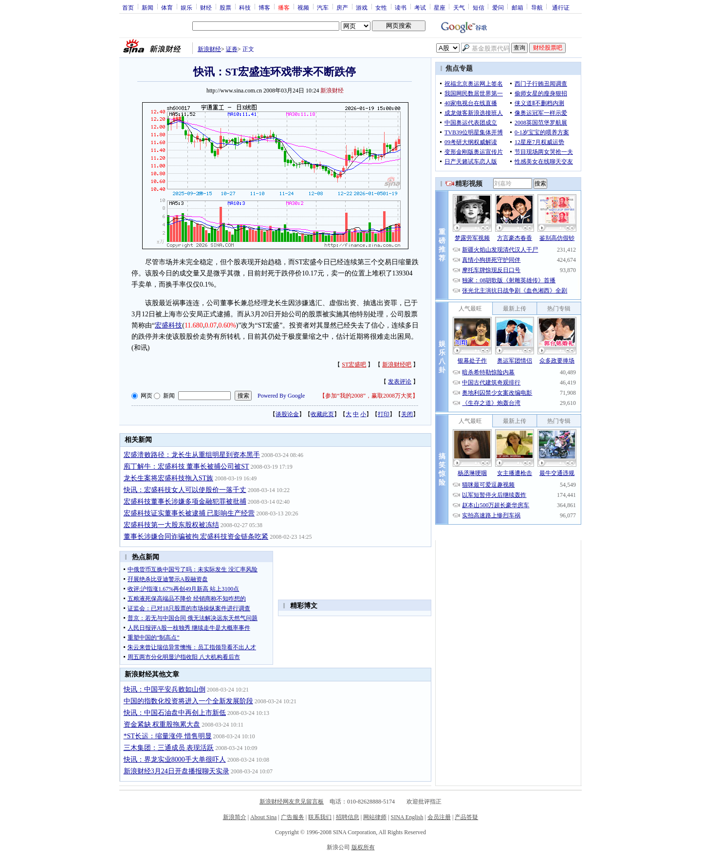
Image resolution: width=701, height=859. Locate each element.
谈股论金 (287, 414)
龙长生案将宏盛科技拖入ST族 (168, 478)
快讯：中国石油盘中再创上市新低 (175, 712)
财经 (206, 7)
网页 (146, 395)
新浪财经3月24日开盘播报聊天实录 (176, 771)
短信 (478, 7)
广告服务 (292, 817)
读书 (400, 7)
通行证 (561, 7)
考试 (420, 7)
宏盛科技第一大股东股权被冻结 (171, 525)
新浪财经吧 (396, 364)
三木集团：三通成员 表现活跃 (169, 747)
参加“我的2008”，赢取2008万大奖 (368, 395)
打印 (383, 414)
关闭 (407, 414)
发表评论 (399, 381)
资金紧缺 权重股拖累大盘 (162, 724)
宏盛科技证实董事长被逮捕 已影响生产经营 (189, 513)
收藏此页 (322, 414)
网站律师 (375, 817)
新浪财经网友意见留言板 (291, 801)
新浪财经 (209, 49)
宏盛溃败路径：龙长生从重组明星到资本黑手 (192, 454)
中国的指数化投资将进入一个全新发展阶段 (188, 701)
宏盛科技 (168, 325)
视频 (303, 7)
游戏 (362, 7)
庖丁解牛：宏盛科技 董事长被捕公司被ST (186, 466)
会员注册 (439, 817)
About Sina (263, 817)
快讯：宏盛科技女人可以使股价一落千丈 (185, 489)
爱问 (498, 7)
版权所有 (363, 847)
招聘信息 (347, 817)
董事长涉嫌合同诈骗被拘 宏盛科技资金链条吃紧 (196, 536)
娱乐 (186, 7)
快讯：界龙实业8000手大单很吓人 (175, 759)
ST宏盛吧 (354, 364)
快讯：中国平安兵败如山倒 (164, 689)
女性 (381, 7)
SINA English (406, 817)
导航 (537, 7)
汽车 (323, 7)
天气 (459, 7)
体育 (167, 7)
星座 (439, 7)
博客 (264, 7)
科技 (245, 7)
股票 (225, 7)
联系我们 (320, 817)
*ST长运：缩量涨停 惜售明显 (168, 736)
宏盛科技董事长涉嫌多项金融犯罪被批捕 (185, 501)
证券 (232, 49)
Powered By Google (281, 395)
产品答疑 (466, 817)
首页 (128, 7)
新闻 (147, 7)
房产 (342, 7)
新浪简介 (234, 817)
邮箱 (517, 7)
